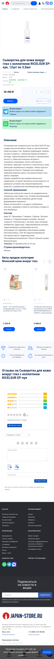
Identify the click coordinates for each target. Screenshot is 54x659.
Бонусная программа (34, 525)
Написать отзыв (15, 425)
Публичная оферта (34, 539)
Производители (7, 536)
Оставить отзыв (41, 481)
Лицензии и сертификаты (10, 541)
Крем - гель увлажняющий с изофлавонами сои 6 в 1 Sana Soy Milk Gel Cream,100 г (15, 309)
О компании (6, 544)
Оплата (4, 550)
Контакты (31, 523)
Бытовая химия (7, 520)
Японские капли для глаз (10, 514)
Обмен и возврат (33, 536)
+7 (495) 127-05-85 (37, 632)
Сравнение (31, 517)
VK (3, 634)
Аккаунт (30, 514)
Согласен (47, 652)
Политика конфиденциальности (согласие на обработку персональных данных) (38, 544)
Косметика (5, 525)
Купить (10, 101)
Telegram (12, 634)
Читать (16, 72)
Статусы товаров (7, 539)
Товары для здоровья (9, 517)
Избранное (31, 520)
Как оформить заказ (34, 549)
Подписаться (45, 595)
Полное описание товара (36, 72)
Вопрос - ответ (6, 553)
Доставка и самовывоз (9, 547)
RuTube (6, 634)
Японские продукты (8, 523)
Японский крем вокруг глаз (20, 261)
